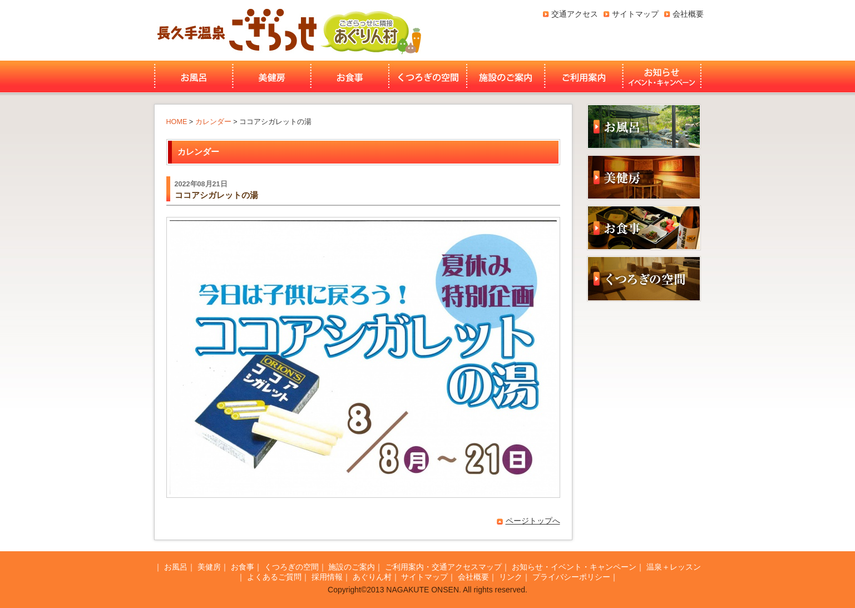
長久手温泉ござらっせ (235, 30)
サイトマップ (635, 13)
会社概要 (688, 13)
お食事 (350, 77)
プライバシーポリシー (571, 576)
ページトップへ (533, 520)
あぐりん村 (370, 30)
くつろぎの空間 (428, 77)
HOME (176, 122)
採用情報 (327, 576)
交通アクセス (574, 13)
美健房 (272, 77)
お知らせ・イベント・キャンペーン (663, 77)
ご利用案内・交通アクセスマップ (443, 566)
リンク (510, 576)
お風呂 (192, 77)
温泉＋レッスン (673, 566)
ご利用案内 (584, 77)
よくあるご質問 (274, 576)
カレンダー (213, 122)
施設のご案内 (506, 77)
